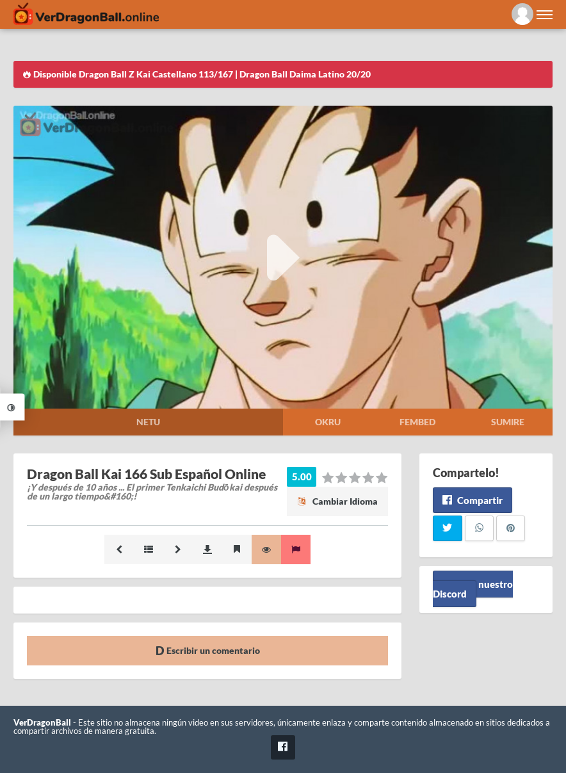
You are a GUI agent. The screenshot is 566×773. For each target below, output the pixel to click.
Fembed (417, 421)
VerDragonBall (42, 723)
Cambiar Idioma (337, 501)
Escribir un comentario (208, 650)
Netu (148, 421)
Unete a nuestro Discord (473, 588)
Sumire (507, 421)
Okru (328, 421)
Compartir (472, 500)
